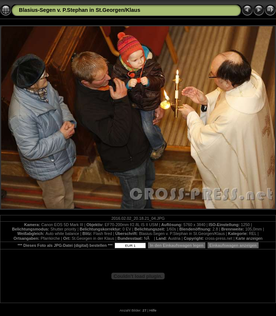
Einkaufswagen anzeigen (233, 245)
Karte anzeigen (249, 238)
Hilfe (152, 310)
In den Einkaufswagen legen (177, 245)
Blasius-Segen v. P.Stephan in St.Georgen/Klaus (79, 10)
